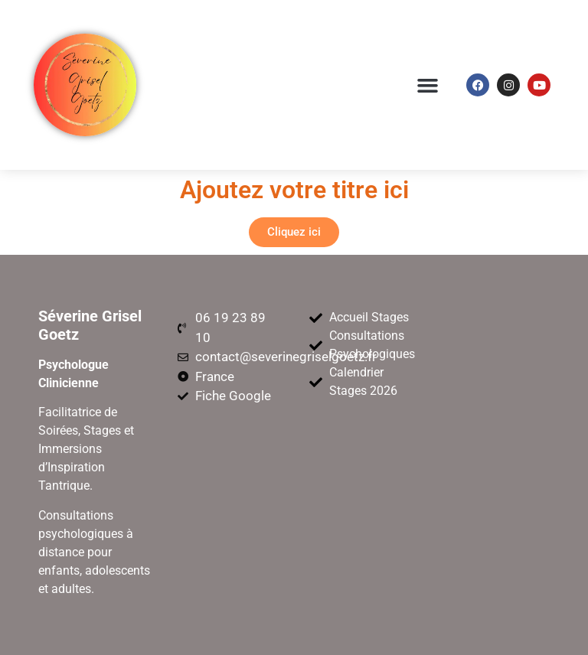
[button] (428, 85)
